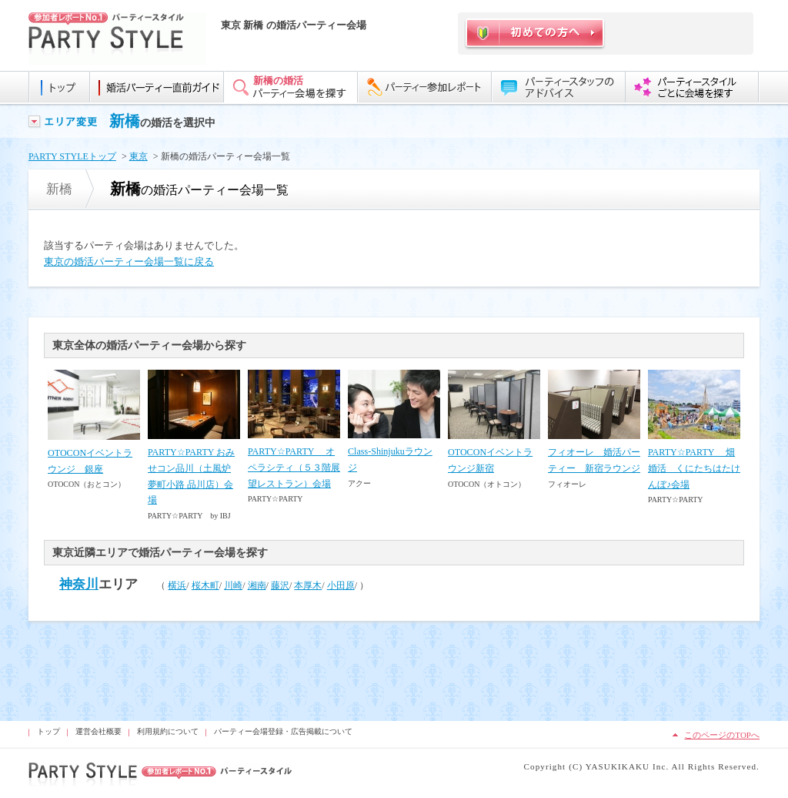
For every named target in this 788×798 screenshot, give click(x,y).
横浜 (177, 585)
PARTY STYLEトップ (72, 156)
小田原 (341, 585)
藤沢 (280, 585)
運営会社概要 (98, 731)
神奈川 (78, 584)
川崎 (233, 585)
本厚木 (308, 585)
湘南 (257, 585)
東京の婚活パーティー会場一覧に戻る (129, 261)
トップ (48, 731)
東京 (138, 156)
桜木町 (205, 585)
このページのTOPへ (722, 734)
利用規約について (168, 731)
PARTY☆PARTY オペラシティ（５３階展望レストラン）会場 (294, 467)
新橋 (124, 120)
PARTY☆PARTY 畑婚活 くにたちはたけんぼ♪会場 (694, 468)
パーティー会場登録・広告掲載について (283, 731)
